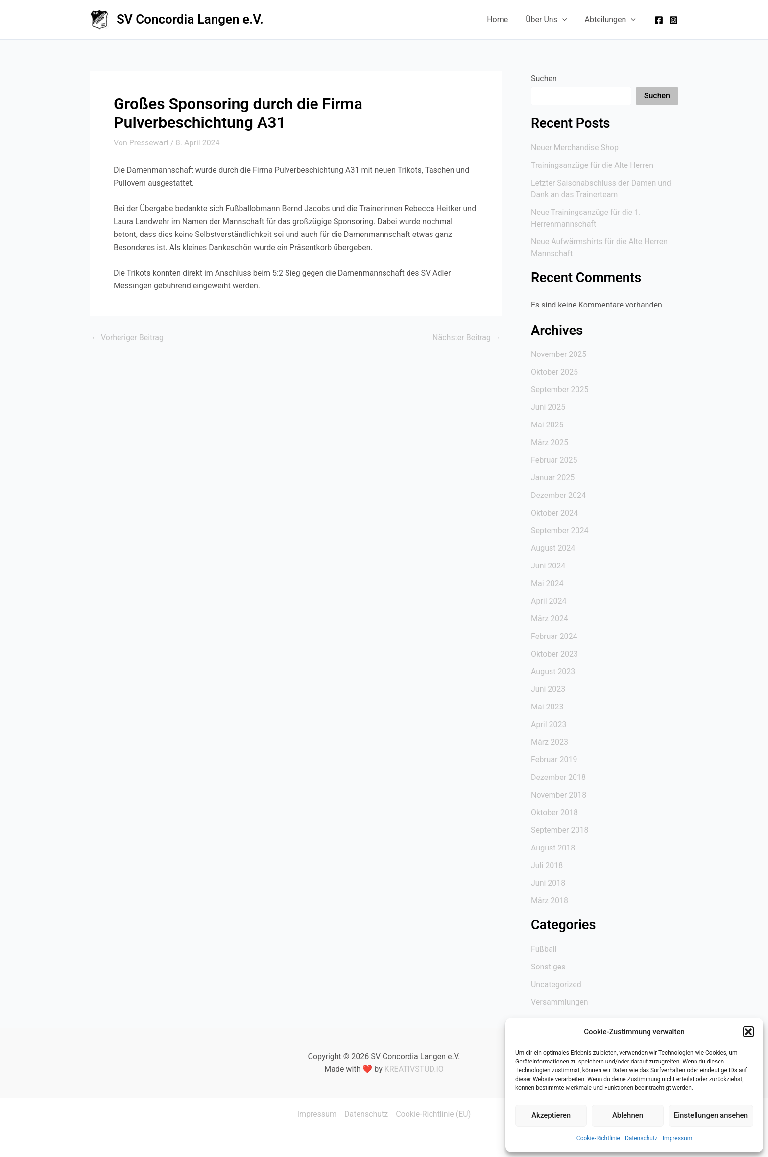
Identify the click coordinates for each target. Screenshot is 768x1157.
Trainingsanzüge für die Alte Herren (592, 165)
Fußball (543, 949)
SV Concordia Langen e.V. (190, 19)
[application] (565, 19)
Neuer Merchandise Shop (575, 147)
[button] (748, 1032)
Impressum (677, 1138)
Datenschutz (641, 1138)
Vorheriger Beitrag (127, 338)
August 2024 (553, 548)
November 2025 (558, 354)
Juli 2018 (547, 865)
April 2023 (549, 724)
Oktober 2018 (554, 812)
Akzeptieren (551, 1115)
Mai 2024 (547, 583)
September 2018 (560, 830)
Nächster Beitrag (466, 338)
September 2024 (560, 530)
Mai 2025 (547, 424)
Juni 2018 (548, 883)
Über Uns (549, 19)
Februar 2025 (554, 460)
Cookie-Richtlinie (598, 1138)
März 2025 (549, 442)
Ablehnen (627, 1115)
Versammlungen (559, 1002)
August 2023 (553, 671)
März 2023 (549, 742)
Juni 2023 (548, 689)
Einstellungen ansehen (711, 1115)
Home (502, 19)
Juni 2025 (548, 407)
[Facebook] (658, 20)
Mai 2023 (547, 706)
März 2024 (549, 618)
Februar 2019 (554, 759)
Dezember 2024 (558, 495)
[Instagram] (673, 20)
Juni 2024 (548, 565)
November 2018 (558, 795)
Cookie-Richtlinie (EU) (433, 1114)
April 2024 (549, 601)
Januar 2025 (553, 477)
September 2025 (560, 389)
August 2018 (553, 847)
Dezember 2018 (558, 777)
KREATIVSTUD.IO (414, 1069)
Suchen (544, 78)
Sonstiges (548, 966)
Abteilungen (611, 19)
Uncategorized (556, 984)
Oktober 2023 (554, 654)
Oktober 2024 (554, 513)
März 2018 (549, 900)
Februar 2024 (554, 636)
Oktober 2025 (554, 372)
